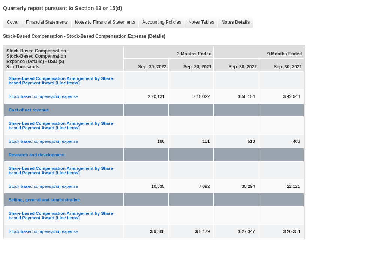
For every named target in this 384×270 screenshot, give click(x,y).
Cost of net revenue (29, 110)
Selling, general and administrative (44, 200)
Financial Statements (45, 22)
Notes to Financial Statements (103, 22)
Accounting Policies (159, 22)
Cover (11, 22)
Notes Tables (199, 22)
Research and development (37, 155)
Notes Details (234, 22)
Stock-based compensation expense (43, 96)
